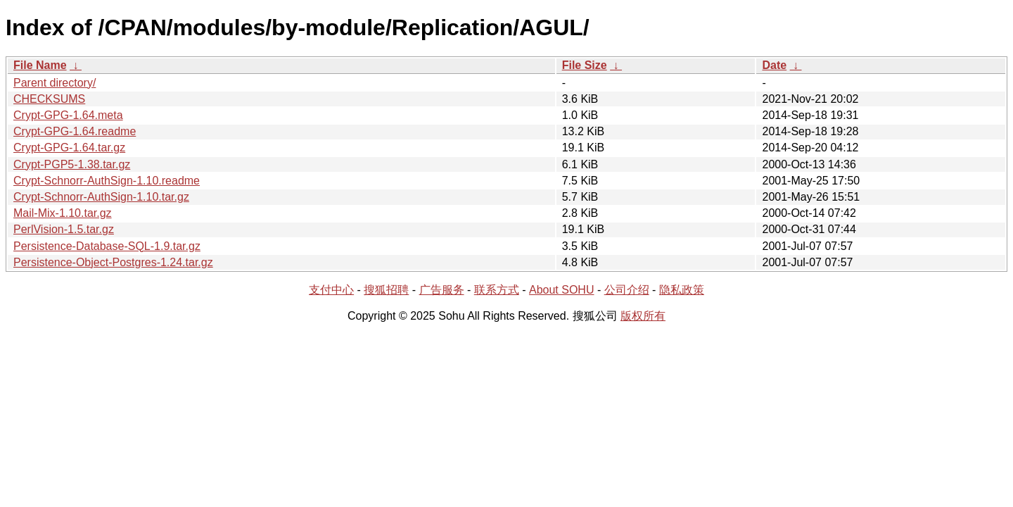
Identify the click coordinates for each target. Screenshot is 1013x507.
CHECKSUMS (49, 99)
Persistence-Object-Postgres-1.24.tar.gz (113, 262)
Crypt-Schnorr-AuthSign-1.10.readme (106, 181)
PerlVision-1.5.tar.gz (63, 229)
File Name (40, 65)
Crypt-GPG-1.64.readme (74, 131)
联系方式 (496, 290)
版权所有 (642, 316)
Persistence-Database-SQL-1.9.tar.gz (106, 246)
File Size (584, 65)
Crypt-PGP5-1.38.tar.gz (71, 164)
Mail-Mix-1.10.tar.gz (62, 213)
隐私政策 (681, 290)
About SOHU (561, 290)
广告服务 (441, 290)
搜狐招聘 (386, 290)
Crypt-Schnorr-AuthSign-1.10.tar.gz (101, 197)
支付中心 (331, 290)
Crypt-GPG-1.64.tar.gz (69, 148)
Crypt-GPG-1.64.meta (68, 115)
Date (774, 65)
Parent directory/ (54, 83)
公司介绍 (626, 290)
